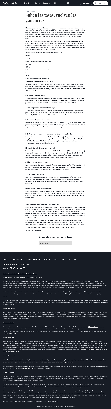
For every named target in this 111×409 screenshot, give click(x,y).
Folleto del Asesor (93, 327)
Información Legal (16, 259)
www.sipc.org (25, 316)
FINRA (62, 259)
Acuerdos (47, 259)
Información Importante (33, 259)
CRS (55, 259)
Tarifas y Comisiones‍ (9, 356)
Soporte (37, 3)
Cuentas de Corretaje (9, 308)
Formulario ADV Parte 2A (29, 368)
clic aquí (72, 316)
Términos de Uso (79, 287)
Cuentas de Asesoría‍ (8, 323)
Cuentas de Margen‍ (8, 337)
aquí (17, 316)
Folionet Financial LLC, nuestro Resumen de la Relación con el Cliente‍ (22, 277)
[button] (28, 3)
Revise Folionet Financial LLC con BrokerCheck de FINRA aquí (20, 274)
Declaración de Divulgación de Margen (91, 349)
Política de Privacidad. (91, 287)
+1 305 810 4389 (23, 264)
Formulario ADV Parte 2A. (10, 333)
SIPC (74, 259)
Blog (55, 3)
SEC (68, 259)
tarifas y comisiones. (67, 362)
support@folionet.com (10, 264)
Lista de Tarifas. (14, 351)
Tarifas (5, 259)
